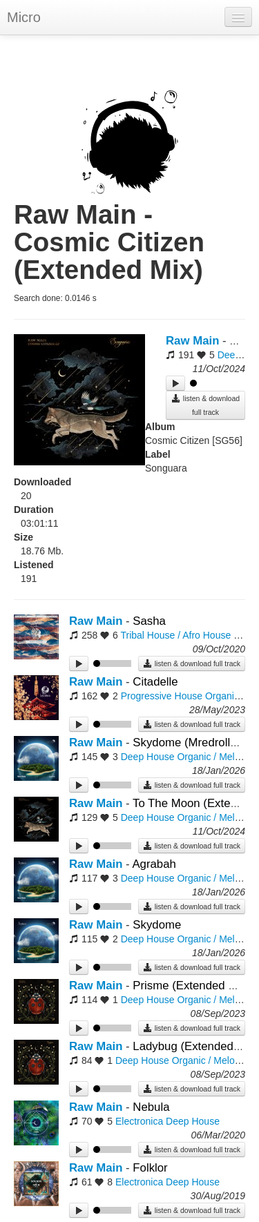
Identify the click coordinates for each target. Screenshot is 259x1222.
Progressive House (161, 695)
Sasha (149, 621)
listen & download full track (205, 405)
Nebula (151, 1107)
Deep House (148, 756)
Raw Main (192, 340)
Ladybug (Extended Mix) (195, 1046)
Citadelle (155, 681)
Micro (24, 17)
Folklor (150, 1167)
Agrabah (153, 864)
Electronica (139, 1121)
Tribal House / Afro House (175, 635)
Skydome (157, 924)
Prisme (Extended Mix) (191, 985)
